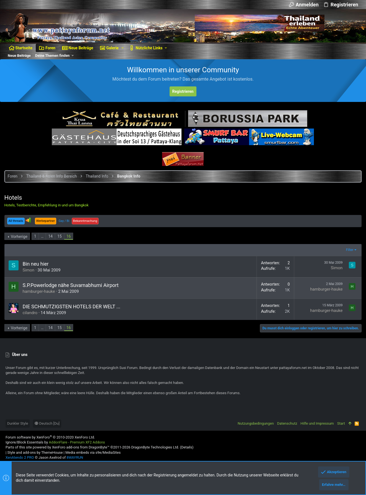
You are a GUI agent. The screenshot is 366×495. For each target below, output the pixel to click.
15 (60, 236)
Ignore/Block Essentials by (55, 442)
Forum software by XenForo (50, 437)
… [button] (43, 236)
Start (341, 423)
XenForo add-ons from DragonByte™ (80, 447)
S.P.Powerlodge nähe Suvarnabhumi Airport (72, 285)
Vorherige (20, 236)
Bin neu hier (37, 264)
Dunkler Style (17, 423)
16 (70, 236)
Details (186, 447)
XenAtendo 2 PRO (20, 457)
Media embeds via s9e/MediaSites (93, 452)
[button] (122, 48)
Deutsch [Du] (47, 423)
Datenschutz (287, 423)
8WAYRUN (74, 457)
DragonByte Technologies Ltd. (155, 447)
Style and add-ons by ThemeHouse (35, 452)
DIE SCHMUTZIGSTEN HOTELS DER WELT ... (73, 306)
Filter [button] (348, 250)
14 (52, 236)
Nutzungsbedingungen (256, 423)
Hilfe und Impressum (317, 423)
